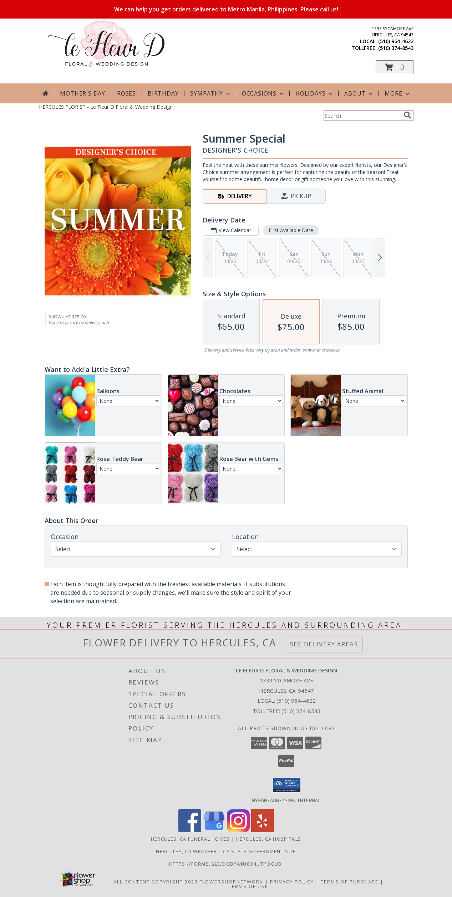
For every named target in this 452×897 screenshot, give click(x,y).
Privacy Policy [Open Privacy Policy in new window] (292, 881)
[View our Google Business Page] (214, 829)
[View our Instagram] (238, 829)
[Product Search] (362, 116)
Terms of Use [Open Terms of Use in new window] (248, 886)
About (359, 93)
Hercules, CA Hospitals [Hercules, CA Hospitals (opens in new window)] (268, 838)
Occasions (263, 93)
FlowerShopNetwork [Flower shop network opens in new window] (231, 881)
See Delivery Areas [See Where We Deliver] (324, 644)
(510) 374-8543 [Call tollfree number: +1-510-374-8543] (395, 48)
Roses (126, 93)
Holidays (314, 93)
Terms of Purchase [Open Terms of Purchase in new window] (350, 881)
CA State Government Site (259, 851)
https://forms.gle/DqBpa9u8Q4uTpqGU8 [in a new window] (226, 863)
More (398, 93)
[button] (394, 67)
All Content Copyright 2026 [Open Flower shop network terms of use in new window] (155, 881)
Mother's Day (82, 93)
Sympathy (210, 93)
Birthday (163, 93)
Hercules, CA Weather (186, 851)
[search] (407, 115)
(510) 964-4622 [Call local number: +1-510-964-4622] (395, 41)
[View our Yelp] (262, 829)
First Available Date (290, 230)
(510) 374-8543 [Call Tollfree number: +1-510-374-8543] (301, 710)
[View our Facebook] (189, 829)
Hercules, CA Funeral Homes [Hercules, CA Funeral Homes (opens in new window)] (190, 838)
